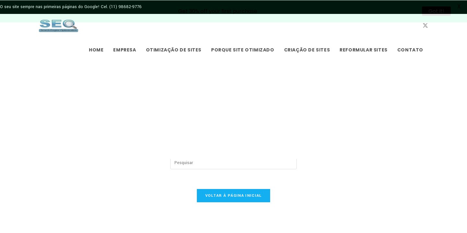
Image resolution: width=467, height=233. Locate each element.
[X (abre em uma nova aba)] (425, 25)
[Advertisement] (233, 110)
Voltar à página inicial (233, 195)
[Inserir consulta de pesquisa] (233, 162)
